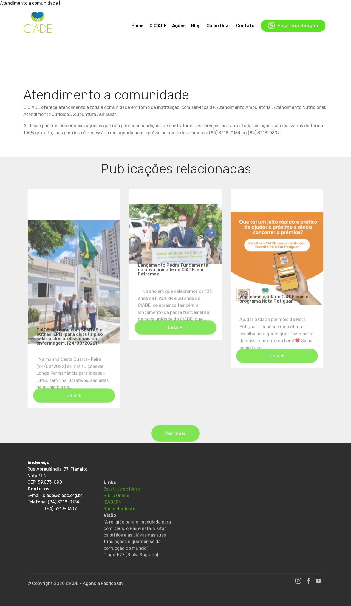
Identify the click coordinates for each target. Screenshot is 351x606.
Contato (245, 25)
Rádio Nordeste (119, 530)
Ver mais (175, 437)
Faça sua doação (293, 25)
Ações (179, 25)
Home (137, 25)
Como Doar (218, 25)
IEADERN (112, 523)
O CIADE (157, 25)
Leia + (74, 399)
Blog (196, 25)
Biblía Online (116, 516)
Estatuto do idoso (122, 510)
